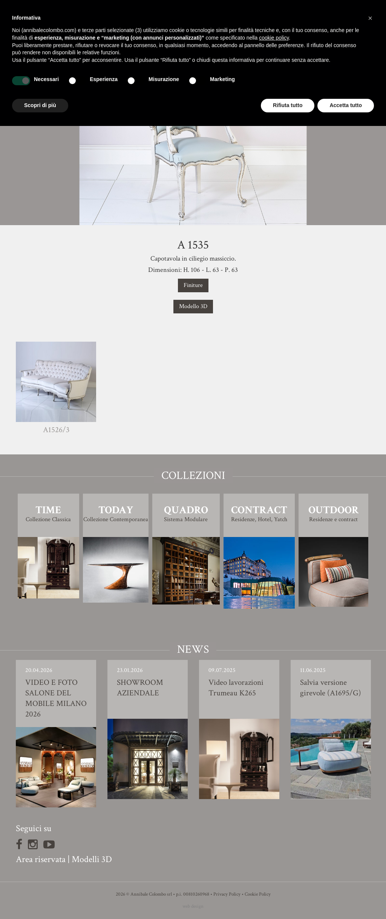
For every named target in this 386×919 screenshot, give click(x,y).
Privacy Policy (226, 894)
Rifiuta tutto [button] (288, 105)
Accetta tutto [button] (345, 105)
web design (193, 906)
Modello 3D (193, 306)
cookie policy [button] (274, 38)
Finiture (193, 285)
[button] (370, 18)
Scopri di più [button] (40, 105)
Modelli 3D (92, 859)
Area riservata (41, 859)
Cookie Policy (258, 894)
